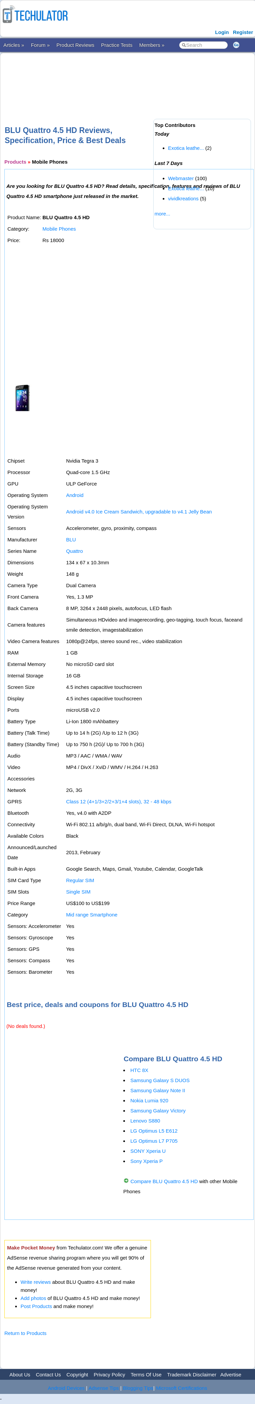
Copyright (77, 1374)
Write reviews (36, 1282)
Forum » (40, 45)
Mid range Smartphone (92, 914)
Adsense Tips (104, 1388)
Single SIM (78, 892)
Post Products (36, 1306)
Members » (151, 45)
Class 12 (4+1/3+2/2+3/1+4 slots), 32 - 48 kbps (118, 801)
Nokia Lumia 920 (149, 1100)
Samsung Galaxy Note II (157, 1090)
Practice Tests (116, 45)
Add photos (33, 1298)
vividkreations (183, 198)
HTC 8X (139, 1070)
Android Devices (66, 1388)
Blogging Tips (138, 1388)
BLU (71, 539)
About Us (19, 1374)
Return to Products (25, 1333)
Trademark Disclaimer (191, 1374)
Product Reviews (76, 45)
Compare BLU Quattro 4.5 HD (164, 1181)
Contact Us (48, 1374)
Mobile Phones (59, 229)
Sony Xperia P (146, 1161)
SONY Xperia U (148, 1151)
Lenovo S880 (145, 1121)
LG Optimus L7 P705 (154, 1141)
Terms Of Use (146, 1374)
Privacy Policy (109, 1374)
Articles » (13, 45)
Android (75, 495)
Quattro (74, 551)
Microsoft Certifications (181, 1388)
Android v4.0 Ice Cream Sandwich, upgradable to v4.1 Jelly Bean (139, 511)
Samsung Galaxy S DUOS (160, 1080)
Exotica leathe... (186, 148)
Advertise (231, 1374)
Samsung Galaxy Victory (158, 1110)
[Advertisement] (127, 78)
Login (222, 32)
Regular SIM (80, 880)
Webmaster (181, 178)
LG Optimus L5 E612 (154, 1131)
